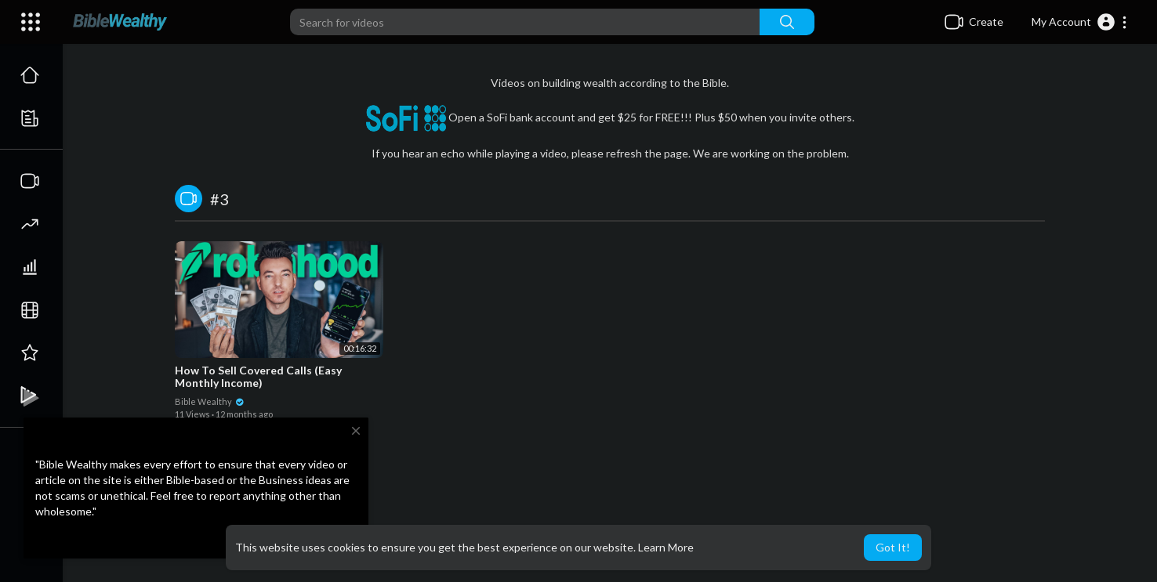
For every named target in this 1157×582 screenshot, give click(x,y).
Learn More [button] (666, 547)
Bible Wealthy (210, 401)
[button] (1080, 22)
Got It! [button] (893, 547)
